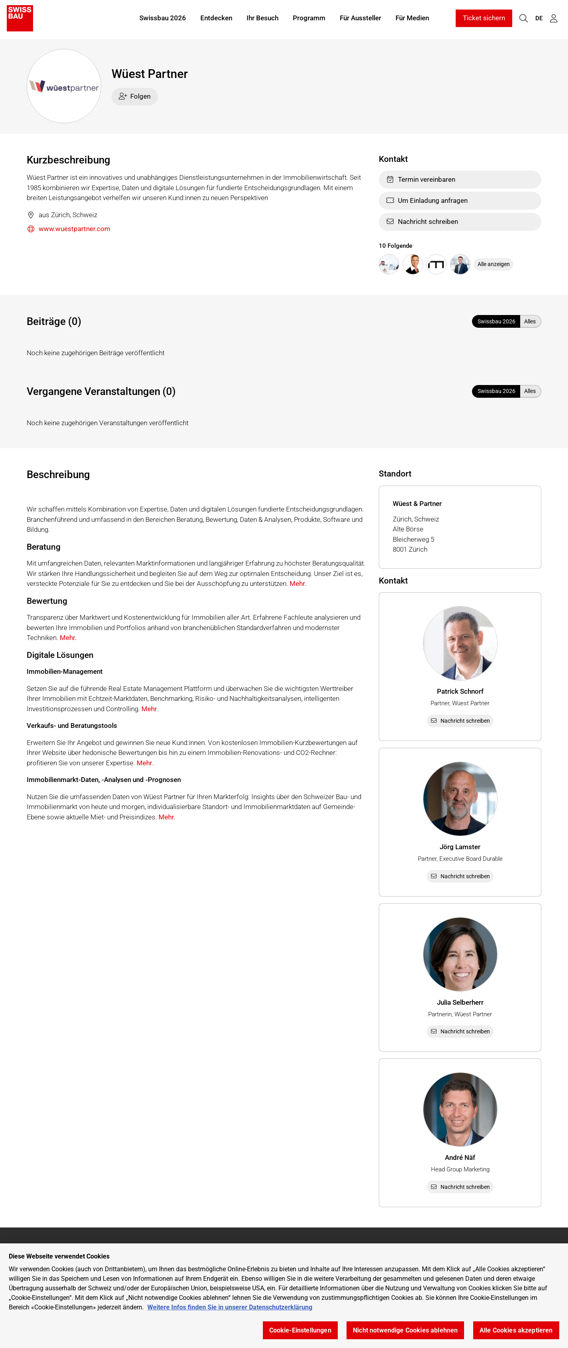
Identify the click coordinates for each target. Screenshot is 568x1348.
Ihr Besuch (262, 19)
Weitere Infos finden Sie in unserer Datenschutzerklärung (229, 1307)
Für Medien (412, 19)
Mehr (149, 709)
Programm (309, 19)
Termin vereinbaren (420, 179)
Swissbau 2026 (162, 19)
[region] (284, 1295)
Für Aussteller (360, 19)
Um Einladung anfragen (427, 200)
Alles (530, 321)
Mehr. (298, 583)
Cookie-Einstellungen (300, 1330)
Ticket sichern (484, 19)
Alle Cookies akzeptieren (516, 1330)
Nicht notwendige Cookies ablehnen (405, 1330)
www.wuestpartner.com (68, 229)
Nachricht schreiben (422, 222)
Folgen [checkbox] (135, 96)
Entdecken (216, 19)
